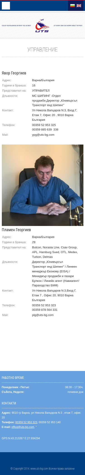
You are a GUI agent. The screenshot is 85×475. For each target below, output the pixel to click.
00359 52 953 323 (26, 422)
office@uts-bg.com (23, 427)
